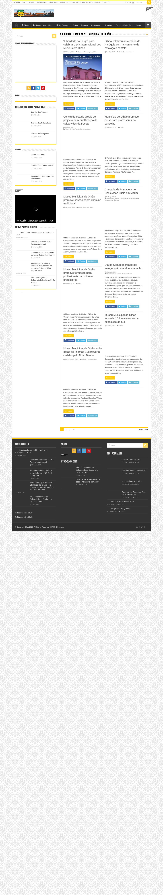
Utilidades (52, 2)
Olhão (25, 25)
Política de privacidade (24, 513)
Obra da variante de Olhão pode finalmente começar (88, 480)
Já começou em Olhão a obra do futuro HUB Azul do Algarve (41, 473)
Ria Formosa (62, 25)
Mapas (138, 25)
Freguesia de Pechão (131, 481)
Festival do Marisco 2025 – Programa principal (42, 461)
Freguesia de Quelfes (120, 508)
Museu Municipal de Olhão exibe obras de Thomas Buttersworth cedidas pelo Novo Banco (79, 48)
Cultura (75, 25)
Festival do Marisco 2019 (122, 501)
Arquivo (31, 2)
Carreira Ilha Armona (39, 112)
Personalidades (89, 55)
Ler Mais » (65, 107)
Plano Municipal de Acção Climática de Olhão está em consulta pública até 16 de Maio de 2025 (42, 486)
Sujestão (63, 2)
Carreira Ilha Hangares (40, 134)
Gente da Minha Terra (124, 25)
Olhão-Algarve (16, 25)
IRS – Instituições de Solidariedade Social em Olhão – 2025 (43, 280)
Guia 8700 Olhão (37, 155)
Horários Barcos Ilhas (42, 25)
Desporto (84, 25)
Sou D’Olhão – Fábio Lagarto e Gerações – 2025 (34, 221)
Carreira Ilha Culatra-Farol (41, 123)
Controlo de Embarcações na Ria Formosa (85, 2)
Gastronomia (96, 25)
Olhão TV (106, 2)
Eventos (108, 25)
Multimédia (41, 2)
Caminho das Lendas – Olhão (42, 165)
